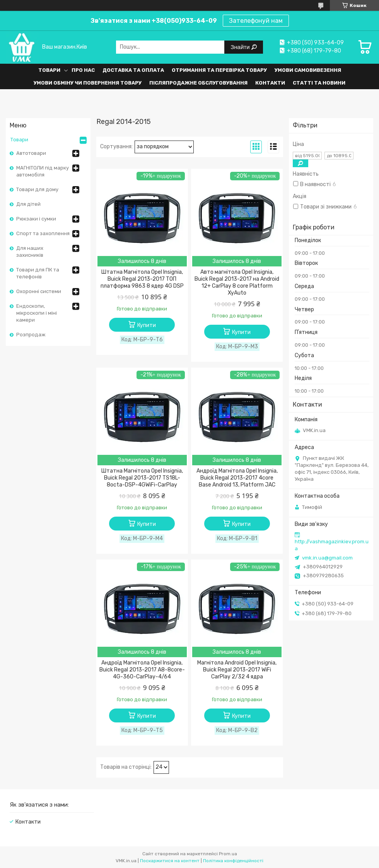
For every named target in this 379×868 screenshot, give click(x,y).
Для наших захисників (29, 251)
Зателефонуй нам (256, 20)
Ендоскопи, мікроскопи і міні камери (36, 313)
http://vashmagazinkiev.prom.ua (332, 545)
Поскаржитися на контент (170, 860)
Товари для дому (37, 189)
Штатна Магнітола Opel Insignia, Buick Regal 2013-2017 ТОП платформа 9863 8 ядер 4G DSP (142, 279)
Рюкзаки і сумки (36, 219)
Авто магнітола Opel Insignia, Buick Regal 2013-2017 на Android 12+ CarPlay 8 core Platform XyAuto (237, 282)
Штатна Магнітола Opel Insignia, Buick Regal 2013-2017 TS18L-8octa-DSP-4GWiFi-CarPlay (142, 478)
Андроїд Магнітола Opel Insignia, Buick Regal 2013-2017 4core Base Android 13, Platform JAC (237, 478)
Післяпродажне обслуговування (198, 83)
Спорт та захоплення (43, 233)
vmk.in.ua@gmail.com (327, 558)
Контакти (270, 83)
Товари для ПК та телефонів (37, 273)
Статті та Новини (319, 83)
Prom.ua (228, 853)
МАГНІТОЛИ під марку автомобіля (42, 171)
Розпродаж (31, 334)
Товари (49, 70)
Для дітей (28, 204)
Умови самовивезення (308, 70)
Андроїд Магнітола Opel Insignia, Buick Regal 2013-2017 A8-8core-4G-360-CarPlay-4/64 (142, 669)
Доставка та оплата (133, 70)
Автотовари (31, 153)
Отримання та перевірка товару (219, 70)
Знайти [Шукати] (240, 47)
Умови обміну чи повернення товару (88, 83)
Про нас (83, 70)
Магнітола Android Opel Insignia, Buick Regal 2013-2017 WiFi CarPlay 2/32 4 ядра (237, 669)
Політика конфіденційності (233, 860)
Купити (146, 325)
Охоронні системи (38, 291)
